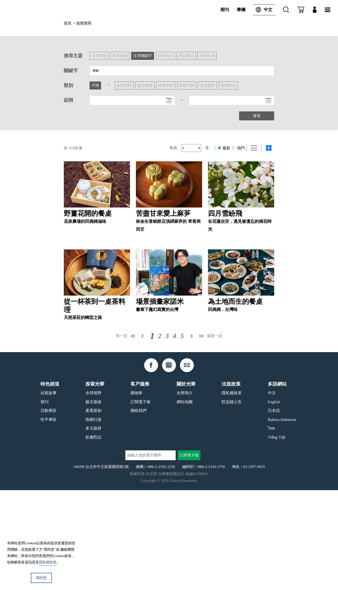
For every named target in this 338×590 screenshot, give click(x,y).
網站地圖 (185, 502)
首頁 (67, 23)
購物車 (136, 493)
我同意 (41, 578)
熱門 (238, 148)
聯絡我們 (138, 510)
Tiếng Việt (276, 537)
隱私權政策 (232, 493)
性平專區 (49, 519)
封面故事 (49, 493)
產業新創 (94, 510)
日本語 (274, 510)
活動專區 (49, 510)
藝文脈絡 (94, 502)
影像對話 (94, 537)
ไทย (271, 528)
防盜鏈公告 (232, 502)
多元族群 (94, 528)
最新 (224, 148)
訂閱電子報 (140, 502)
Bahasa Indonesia (282, 519)
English (274, 502)
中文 (262, 9)
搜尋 (257, 116)
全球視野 (94, 493)
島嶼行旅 (94, 519)
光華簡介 (185, 493)
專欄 (241, 9)
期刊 (224, 9)
